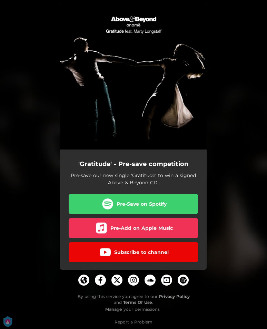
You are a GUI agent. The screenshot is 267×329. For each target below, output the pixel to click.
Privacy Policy (174, 296)
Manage (113, 309)
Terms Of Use (137, 302)
